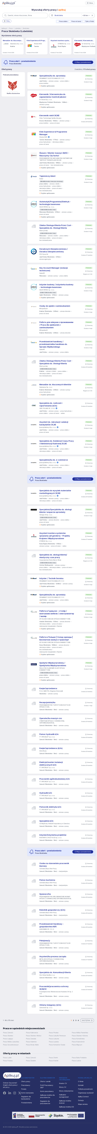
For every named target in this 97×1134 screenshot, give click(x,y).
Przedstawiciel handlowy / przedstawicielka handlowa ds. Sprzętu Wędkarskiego (53, 344)
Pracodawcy (25, 1085)
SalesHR (42, 273)
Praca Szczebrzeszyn (11, 1045)
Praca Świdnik (31, 1061)
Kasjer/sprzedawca (48, 688)
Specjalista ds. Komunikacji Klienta (55, 972)
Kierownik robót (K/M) (49, 115)
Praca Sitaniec (8, 1036)
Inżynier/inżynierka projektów (52, 835)
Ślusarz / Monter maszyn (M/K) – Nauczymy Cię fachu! (54, 154)
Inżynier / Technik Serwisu (51, 578)
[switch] (82, 62)
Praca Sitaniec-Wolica (33, 1036)
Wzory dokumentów (66, 1091)
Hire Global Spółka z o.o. (47, 975)
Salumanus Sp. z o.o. (45, 387)
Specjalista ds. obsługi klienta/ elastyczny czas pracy (53, 556)
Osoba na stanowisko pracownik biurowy (54, 864)
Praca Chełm (53, 1058)
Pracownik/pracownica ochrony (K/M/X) (54, 987)
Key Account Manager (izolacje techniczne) (53, 269)
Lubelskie (18, 28)
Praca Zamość (8, 1033)
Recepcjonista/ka (47, 702)
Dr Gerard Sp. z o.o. (45, 99)
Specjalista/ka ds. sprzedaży (52, 76)
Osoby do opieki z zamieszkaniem (54, 306)
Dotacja (81, 1100)
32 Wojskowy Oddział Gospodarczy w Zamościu (54, 823)
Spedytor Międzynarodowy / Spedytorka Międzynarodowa (52, 664)
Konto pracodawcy (47, 1091)
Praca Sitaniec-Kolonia (80, 1036)
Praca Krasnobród (78, 1042)
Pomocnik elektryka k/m (50, 807)
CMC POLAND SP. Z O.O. (47, 408)
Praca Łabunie (54, 1039)
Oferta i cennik (45, 1081)
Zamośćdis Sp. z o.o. (46, 1007)
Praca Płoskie (53, 1033)
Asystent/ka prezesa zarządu (52, 956)
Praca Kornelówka (78, 1039)
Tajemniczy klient (47, 176)
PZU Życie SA (43, 254)
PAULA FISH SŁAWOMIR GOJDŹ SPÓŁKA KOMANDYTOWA (52, 669)
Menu (90, 3)
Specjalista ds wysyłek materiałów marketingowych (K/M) (55, 491)
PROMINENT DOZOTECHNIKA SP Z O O (51, 78)
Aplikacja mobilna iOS (66, 1107)
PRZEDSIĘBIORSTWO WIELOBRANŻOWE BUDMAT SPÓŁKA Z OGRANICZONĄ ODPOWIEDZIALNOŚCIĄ (55, 897)
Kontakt (81, 1085)
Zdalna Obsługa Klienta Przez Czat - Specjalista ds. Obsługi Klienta (55, 226)
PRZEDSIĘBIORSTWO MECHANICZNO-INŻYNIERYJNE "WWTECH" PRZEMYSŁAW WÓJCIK (55, 159)
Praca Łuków (76, 1061)
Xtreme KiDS (43, 137)
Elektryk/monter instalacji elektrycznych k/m (51, 763)
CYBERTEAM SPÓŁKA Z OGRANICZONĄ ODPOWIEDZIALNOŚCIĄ (51, 722)
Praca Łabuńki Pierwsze (57, 1036)
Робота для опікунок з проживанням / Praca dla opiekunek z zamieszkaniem (56, 325)
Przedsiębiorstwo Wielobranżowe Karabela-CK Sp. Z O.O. (56, 992)
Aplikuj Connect (83, 1097)
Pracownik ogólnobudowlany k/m (54, 779)
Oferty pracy (25, 1081)
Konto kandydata (27, 1093)
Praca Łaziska (54, 1042)
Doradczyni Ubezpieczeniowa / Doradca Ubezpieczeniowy (53, 250)
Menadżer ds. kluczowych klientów (13, 40)
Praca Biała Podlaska (79, 1058)
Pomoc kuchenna (47, 880)
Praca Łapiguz (8, 1039)
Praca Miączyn (77, 1045)
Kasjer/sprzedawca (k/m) (51, 748)
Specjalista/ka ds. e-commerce (53, 460)
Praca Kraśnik (53, 1061)
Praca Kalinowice (32, 1033)
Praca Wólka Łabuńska (11, 1042)
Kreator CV (63, 1083)
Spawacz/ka (45, 894)
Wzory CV (62, 1087)
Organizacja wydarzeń (86, 1093)
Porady (23, 1089)
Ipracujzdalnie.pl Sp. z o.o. (47, 427)
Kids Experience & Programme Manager (36, 40)
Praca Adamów (31, 1042)
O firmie (80, 1081)
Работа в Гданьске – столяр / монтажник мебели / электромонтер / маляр (56, 613)
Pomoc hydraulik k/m (49, 734)
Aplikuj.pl (4, 28)
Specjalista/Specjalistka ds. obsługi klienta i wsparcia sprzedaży (55, 510)
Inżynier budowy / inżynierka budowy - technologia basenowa (56, 285)
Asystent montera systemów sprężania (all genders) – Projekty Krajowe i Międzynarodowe (60, 40)
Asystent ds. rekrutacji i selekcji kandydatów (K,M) (53, 423)
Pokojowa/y (44, 940)
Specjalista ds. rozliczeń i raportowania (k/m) (50, 404)
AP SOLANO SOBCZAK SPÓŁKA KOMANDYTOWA (54, 619)
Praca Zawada (31, 1039)
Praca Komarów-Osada (57, 1045)
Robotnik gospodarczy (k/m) (52, 910)
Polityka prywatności (85, 1089)
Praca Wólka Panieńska (80, 1033)
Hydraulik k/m (45, 793)
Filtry (7, 21)
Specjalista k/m (46, 821)
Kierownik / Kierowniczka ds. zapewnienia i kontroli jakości (84, 40)
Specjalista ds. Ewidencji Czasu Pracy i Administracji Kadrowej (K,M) (56, 442)
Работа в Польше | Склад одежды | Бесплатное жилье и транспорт (56, 638)
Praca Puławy (8, 1061)
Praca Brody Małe (32, 1045)
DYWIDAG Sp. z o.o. (45, 541)
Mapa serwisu (83, 1104)
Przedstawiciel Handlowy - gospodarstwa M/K (51, 925)
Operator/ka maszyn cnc (50, 718)
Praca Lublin (7, 1058)
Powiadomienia (26, 1103)
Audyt (41, 178)
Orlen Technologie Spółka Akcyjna (50, 118)
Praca (11, 28)
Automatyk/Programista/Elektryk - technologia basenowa (55, 203)
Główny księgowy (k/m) (50, 1005)
